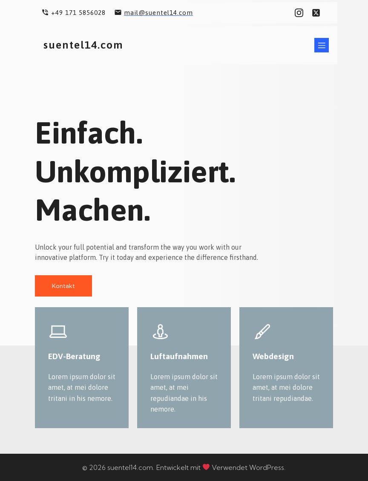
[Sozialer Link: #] (301, 12)
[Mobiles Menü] (321, 44)
